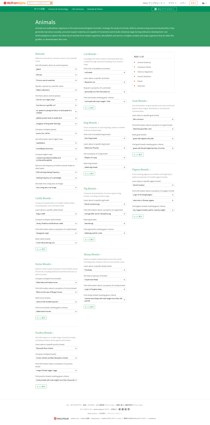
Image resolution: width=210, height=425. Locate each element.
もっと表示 (41, 249)
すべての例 (39, 9)
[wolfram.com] (61, 418)
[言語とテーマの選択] (205, 3)
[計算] (51, 3)
